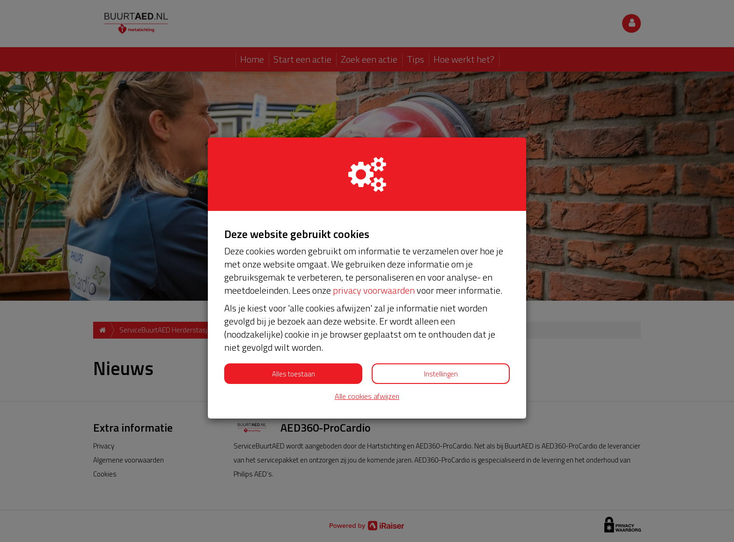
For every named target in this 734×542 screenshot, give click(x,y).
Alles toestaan (293, 374)
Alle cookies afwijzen (367, 396)
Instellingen (441, 374)
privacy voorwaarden (374, 290)
